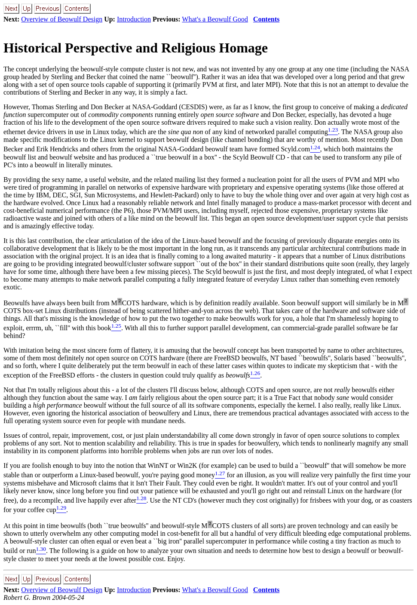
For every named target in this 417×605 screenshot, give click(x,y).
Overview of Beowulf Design (61, 19)
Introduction (134, 19)
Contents (266, 19)
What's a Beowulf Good (215, 19)
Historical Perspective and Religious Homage (135, 47)
